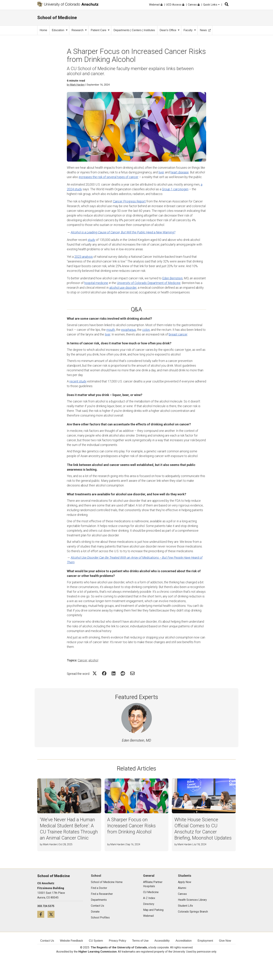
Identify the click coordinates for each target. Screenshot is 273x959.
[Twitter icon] (52, 914)
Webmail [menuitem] (155, 4)
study (91, 240)
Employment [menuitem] (205, 940)
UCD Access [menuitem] (175, 4)
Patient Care (100, 30)
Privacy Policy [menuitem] (117, 940)
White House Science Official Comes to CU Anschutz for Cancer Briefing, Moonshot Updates (203, 829)
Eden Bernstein (172, 278)
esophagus (128, 329)
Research (79, 30)
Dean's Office (170, 30)
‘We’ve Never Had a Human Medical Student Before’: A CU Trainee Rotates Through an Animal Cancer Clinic (69, 829)
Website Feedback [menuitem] (71, 940)
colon (146, 329)
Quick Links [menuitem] (211, 4)
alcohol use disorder (122, 287)
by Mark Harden (76, 84)
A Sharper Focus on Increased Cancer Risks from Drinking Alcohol (131, 826)
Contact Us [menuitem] (47, 940)
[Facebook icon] (42, 914)
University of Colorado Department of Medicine (149, 283)
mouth (110, 329)
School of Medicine (57, 17)
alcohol (93, 660)
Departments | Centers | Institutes (134, 30)
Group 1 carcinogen (175, 189)
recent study (78, 381)
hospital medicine (96, 283)
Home (43, 30)
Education (60, 30)
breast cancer (178, 334)
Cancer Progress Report (129, 201)
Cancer (82, 660)
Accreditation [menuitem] (184, 940)
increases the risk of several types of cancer (108, 177)
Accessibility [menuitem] (162, 940)
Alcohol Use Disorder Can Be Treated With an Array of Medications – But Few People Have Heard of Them (134, 560)
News (205, 30)
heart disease (179, 172)
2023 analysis (83, 256)
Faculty (190, 30)
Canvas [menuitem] (194, 4)
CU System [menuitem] (96, 940)
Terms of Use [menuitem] (140, 940)
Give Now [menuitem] (225, 940)
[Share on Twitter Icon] (94, 673)
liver (161, 172)
